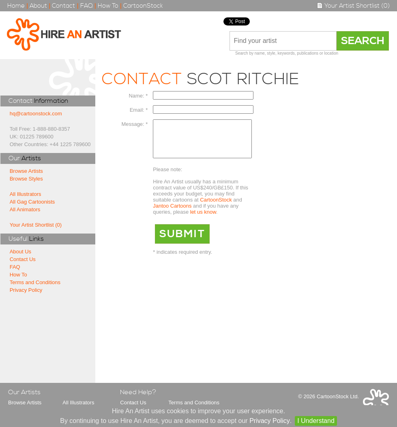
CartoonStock (143, 6)
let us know (203, 219)
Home (16, 6)
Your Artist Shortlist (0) (353, 6)
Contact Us (23, 259)
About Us (20, 252)
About (38, 6)
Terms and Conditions (35, 282)
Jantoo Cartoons (172, 213)
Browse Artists (26, 171)
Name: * (138, 96)
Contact (63, 6)
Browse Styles (26, 179)
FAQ (86, 6)
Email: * (139, 110)
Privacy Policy (26, 290)
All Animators (25, 209)
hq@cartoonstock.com (36, 113)
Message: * (135, 124)
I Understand (316, 420)
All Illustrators (25, 194)
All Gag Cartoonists (32, 202)
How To (108, 6)
